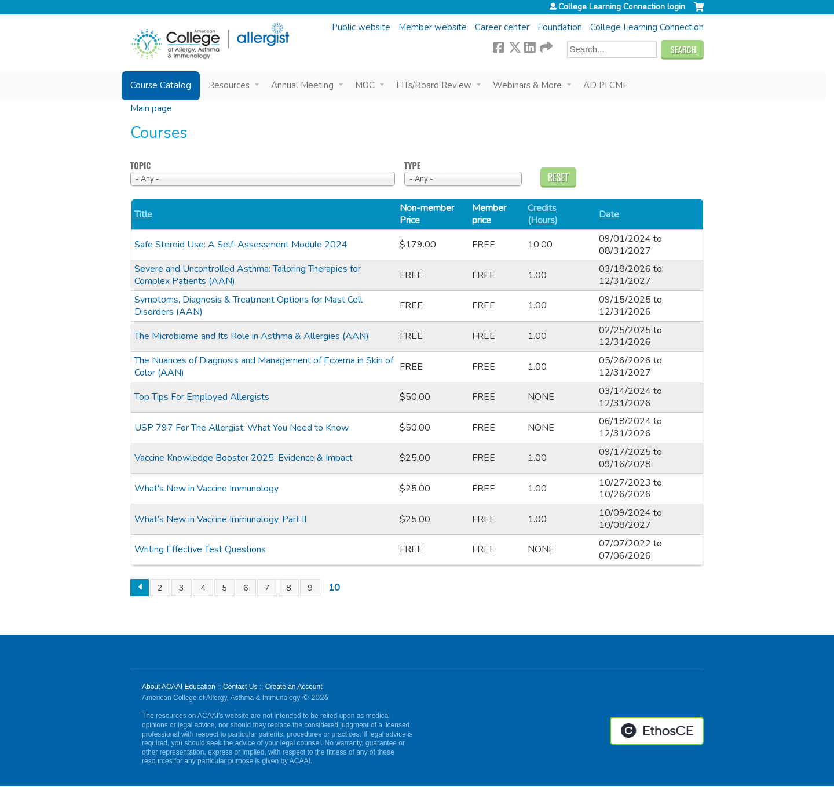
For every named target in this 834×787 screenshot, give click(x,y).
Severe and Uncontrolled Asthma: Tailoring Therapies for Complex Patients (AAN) (247, 275)
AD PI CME (605, 85)
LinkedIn (530, 46)
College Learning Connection (647, 27)
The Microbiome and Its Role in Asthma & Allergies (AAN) (251, 336)
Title (143, 215)
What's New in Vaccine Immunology (206, 488)
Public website (361, 27)
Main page (151, 108)
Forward (545, 46)
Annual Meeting (302, 85)
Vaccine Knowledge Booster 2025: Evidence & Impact (243, 457)
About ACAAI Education (178, 687)
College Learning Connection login (621, 7)
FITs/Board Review (433, 85)
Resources (229, 85)
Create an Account (294, 687)
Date (609, 215)
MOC (365, 85)
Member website (432, 27)
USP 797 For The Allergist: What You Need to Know (241, 427)
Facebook (498, 46)
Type (412, 166)
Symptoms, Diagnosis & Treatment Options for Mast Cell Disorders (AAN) (248, 305)
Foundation (559, 27)
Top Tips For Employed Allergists (201, 397)
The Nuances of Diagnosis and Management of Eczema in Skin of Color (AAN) (263, 366)
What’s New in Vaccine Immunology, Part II (220, 519)
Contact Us (240, 687)
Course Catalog (160, 85)
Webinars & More (527, 85)
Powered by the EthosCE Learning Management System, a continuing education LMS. (657, 731)
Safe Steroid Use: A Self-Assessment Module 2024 (241, 244)
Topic (140, 166)
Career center (502, 27)
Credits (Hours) (543, 214)
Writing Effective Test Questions (200, 549)
